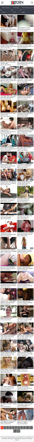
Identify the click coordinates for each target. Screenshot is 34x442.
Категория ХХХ (15, 10)
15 (15, 431)
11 (31, 427)
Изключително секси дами (27, 10)
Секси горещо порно (5, 10)
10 (27, 427)
